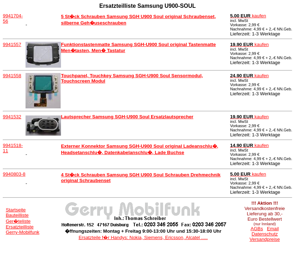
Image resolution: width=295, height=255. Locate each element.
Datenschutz (264, 234)
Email (273, 228)
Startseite (16, 209)
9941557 (12, 44)
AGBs (257, 228)
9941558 (12, 75)
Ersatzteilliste (20, 227)
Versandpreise (265, 239)
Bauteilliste (17, 215)
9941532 (12, 116)
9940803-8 (14, 174)
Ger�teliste (18, 221)
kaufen (248, 15)
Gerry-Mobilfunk (22, 232)
